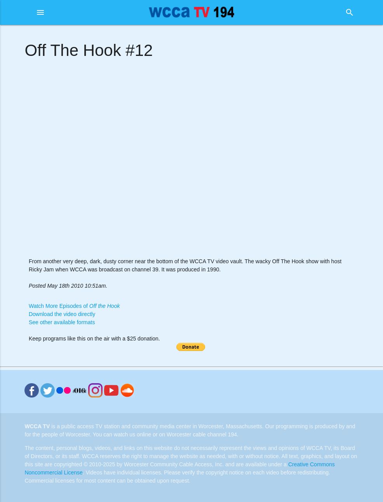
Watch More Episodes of (74, 306)
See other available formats (62, 322)
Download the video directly (62, 314)
